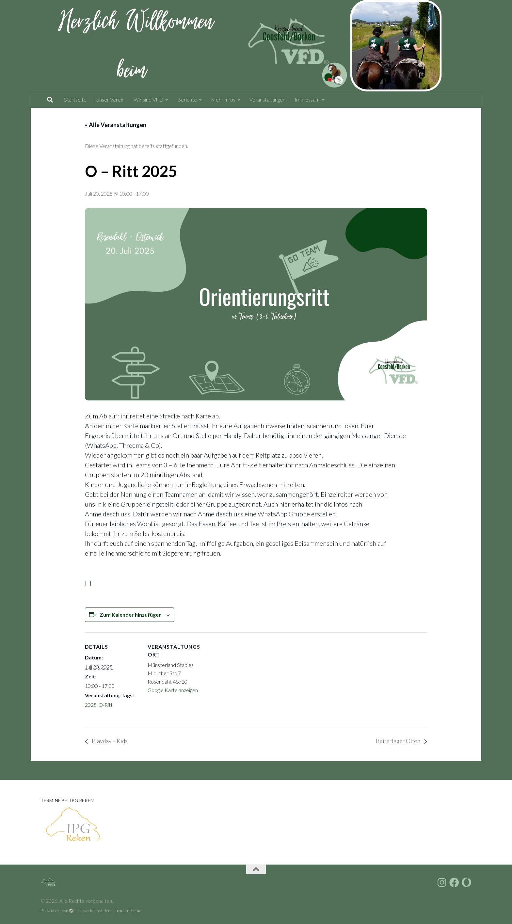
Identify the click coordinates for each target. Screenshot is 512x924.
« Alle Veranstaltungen (115, 124)
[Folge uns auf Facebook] (454, 883)
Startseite (75, 99)
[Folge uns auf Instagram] (442, 883)
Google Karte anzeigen (173, 690)
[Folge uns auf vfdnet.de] (467, 883)
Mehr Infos (223, 99)
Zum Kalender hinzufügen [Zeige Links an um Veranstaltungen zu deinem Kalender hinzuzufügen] (131, 614)
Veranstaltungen (267, 99)
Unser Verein (110, 99)
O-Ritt (106, 705)
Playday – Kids (110, 741)
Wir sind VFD (148, 99)
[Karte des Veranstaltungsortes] (244, 677)
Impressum (307, 99)
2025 (91, 705)
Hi (88, 583)
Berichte (187, 99)
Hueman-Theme (127, 910)
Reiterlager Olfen (398, 741)
